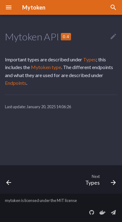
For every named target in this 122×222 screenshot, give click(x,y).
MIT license (67, 200)
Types (89, 59)
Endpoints (15, 83)
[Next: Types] (99, 179)
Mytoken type (46, 67)
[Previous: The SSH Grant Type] (9, 179)
